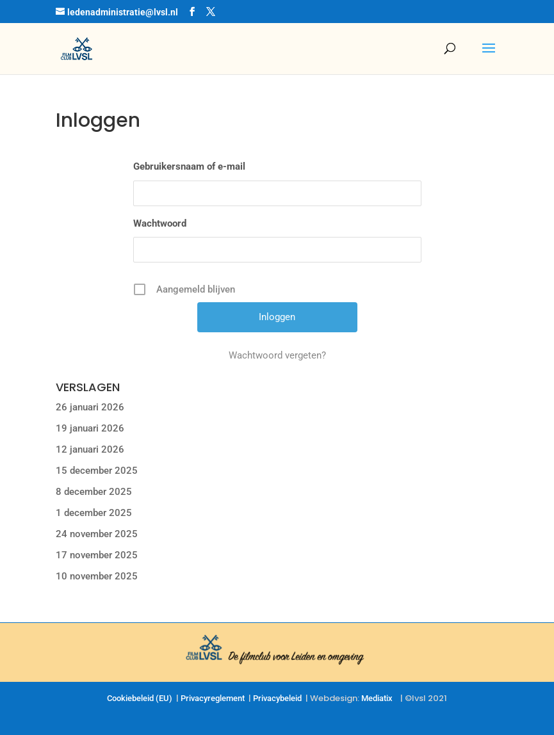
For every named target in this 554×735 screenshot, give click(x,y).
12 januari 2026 (90, 449)
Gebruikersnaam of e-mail (189, 166)
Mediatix (377, 698)
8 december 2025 (94, 491)
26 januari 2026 (90, 407)
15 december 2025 (97, 470)
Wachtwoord (159, 223)
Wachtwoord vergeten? (277, 355)
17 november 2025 (97, 555)
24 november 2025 (97, 534)
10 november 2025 (97, 576)
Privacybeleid (277, 698)
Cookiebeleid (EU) (139, 698)
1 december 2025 (94, 513)
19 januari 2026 (90, 428)
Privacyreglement (213, 698)
